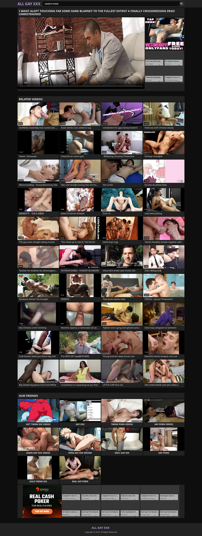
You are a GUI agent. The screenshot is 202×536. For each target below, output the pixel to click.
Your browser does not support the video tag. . (81, 53)
